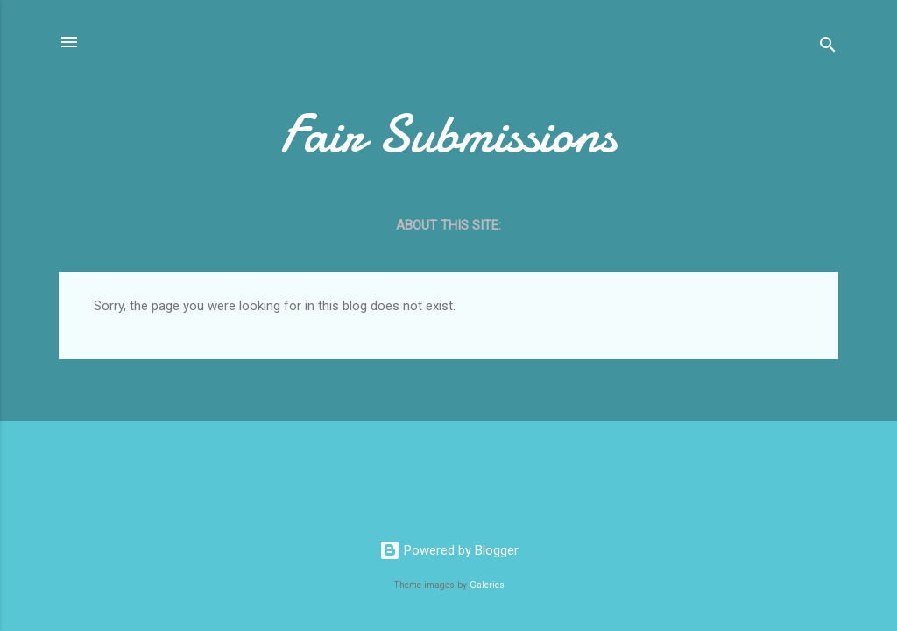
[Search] (827, 47)
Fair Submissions (448, 134)
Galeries (487, 585)
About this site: (448, 225)
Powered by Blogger (449, 550)
